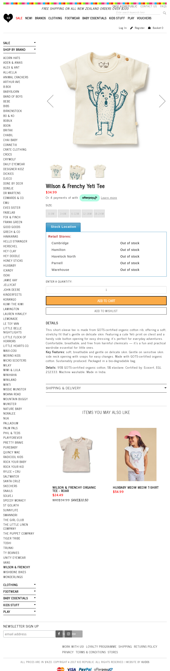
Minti (7, 382)
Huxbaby (9, 266)
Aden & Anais (12, 69)
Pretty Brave (13, 438)
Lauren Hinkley (14, 313)
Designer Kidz (13, 172)
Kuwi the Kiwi (13, 304)
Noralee (9, 410)
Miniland (9, 377)
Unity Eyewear (14, 550)
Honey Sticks (12, 262)
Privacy (95, 642)
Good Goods (11, 229)
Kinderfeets (12, 294)
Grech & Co (11, 233)
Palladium (10, 419)
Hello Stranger (15, 243)
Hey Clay (9, 252)
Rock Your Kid (13, 461)
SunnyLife (10, 504)
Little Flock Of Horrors (14, 338)
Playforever (12, 433)
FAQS (163, 6)
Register (140, 35)
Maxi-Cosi (9, 349)
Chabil (8, 140)
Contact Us (149, 6)
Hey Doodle (11, 257)
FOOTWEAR (72, 25)
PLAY (131, 25)
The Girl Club (13, 513)
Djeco (7, 182)
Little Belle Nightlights (12, 329)
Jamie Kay (10, 280)
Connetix (9, 149)
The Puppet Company (18, 526)
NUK (6, 415)
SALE (19, 25)
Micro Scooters (14, 358)
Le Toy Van (11, 323)
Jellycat (9, 285)
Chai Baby (10, 144)
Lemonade (10, 318)
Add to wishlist (106, 318)
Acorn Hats (11, 65)
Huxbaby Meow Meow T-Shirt (136, 494)
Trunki (8, 540)
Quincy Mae (11, 447)
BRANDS (40, 25)
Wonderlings (12, 568)
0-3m (51, 221)
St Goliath (11, 499)
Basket (158, 35)
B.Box (7, 93)
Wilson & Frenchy (16, 559)
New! (28, 25)
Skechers (10, 480)
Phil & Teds (11, 429)
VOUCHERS (144, 25)
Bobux (7, 126)
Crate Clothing (14, 154)
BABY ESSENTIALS (94, 25)
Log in (123, 35)
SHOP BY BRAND (14, 57)
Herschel (10, 248)
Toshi (7, 535)
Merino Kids (11, 354)
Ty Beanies (11, 545)
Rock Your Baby (14, 457)
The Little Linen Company (15, 520)
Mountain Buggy (15, 396)
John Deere (11, 290)
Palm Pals (10, 424)
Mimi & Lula (11, 368)
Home (8, 25)
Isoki (6, 276)
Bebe (6, 107)
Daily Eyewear (13, 168)
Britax (8, 135)
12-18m (87, 221)
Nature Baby (12, 405)
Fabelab (9, 215)
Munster (9, 400)
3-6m (63, 221)
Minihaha (10, 372)
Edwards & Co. (13, 201)
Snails (8, 485)
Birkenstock (12, 116)
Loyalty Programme (103, 637)
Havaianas (10, 238)
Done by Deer (12, 187)
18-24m (99, 221)
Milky (7, 363)
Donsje (8, 191)
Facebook (59, 624)
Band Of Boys (13, 102)
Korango (9, 299)
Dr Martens (11, 196)
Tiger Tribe (11, 531)
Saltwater (11, 471)
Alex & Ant (11, 74)
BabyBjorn (11, 97)
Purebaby (10, 443)
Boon (7, 130)
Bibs (6, 112)
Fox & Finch (11, 219)
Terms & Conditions (119, 642)
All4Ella (10, 79)
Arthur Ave (11, 88)
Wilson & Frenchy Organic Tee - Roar (74, 496)
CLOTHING (55, 25)
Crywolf (9, 163)
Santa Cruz (11, 476)
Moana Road (12, 391)
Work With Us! (73, 637)
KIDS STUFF (117, 25)
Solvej (7, 490)
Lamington (11, 308)
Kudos (145, 653)
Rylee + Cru (11, 466)
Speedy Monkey (14, 494)
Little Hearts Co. (16, 344)
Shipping (127, 637)
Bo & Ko (8, 121)
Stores (142, 642)
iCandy (8, 271)
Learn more (109, 204)
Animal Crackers (15, 83)
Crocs (7, 158)
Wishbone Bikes (14, 564)
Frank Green (12, 224)
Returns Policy (74, 642)
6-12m (75, 221)
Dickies (8, 177)
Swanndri (10, 508)
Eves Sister (11, 210)
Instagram (68, 624)
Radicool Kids (13, 452)
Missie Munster (14, 386)
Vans (6, 554)
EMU (6, 205)
